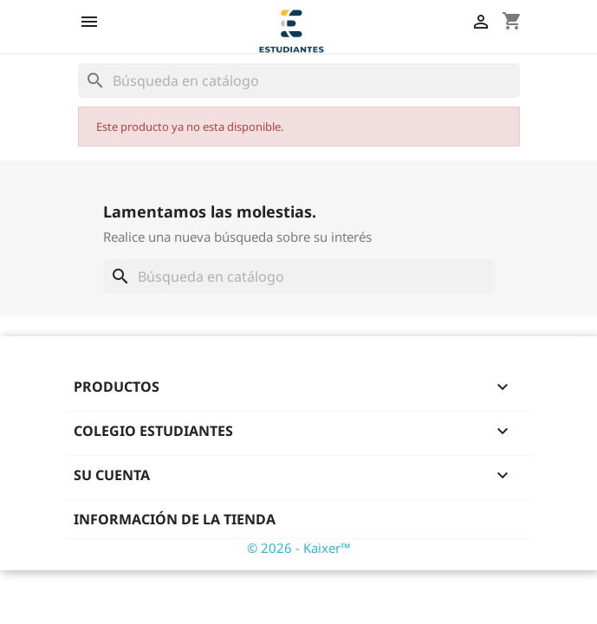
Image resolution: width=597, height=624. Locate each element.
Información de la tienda (175, 519)
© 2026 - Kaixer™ (299, 547)
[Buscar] (299, 80)
